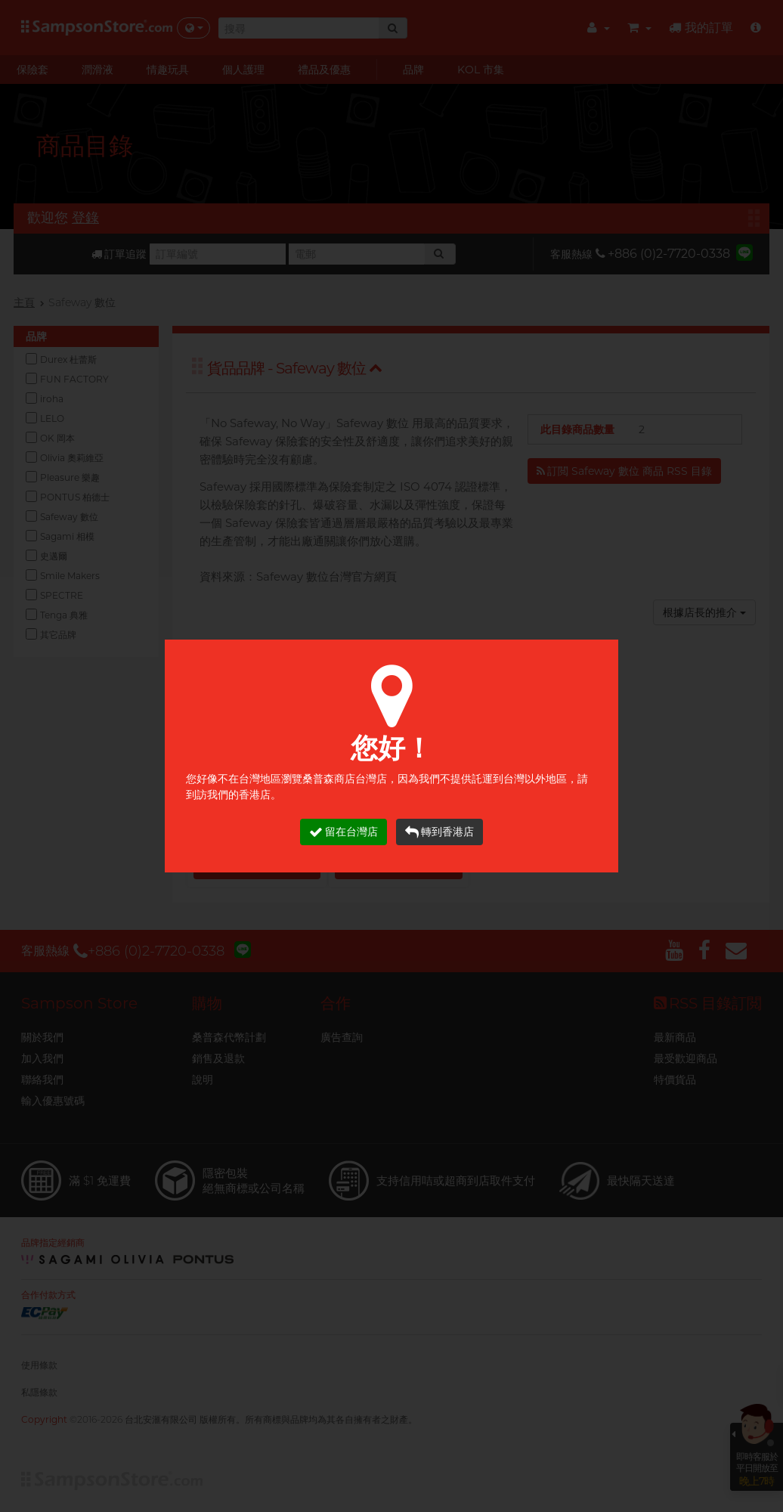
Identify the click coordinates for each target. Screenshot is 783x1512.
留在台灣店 (343, 832)
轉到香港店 (439, 832)
